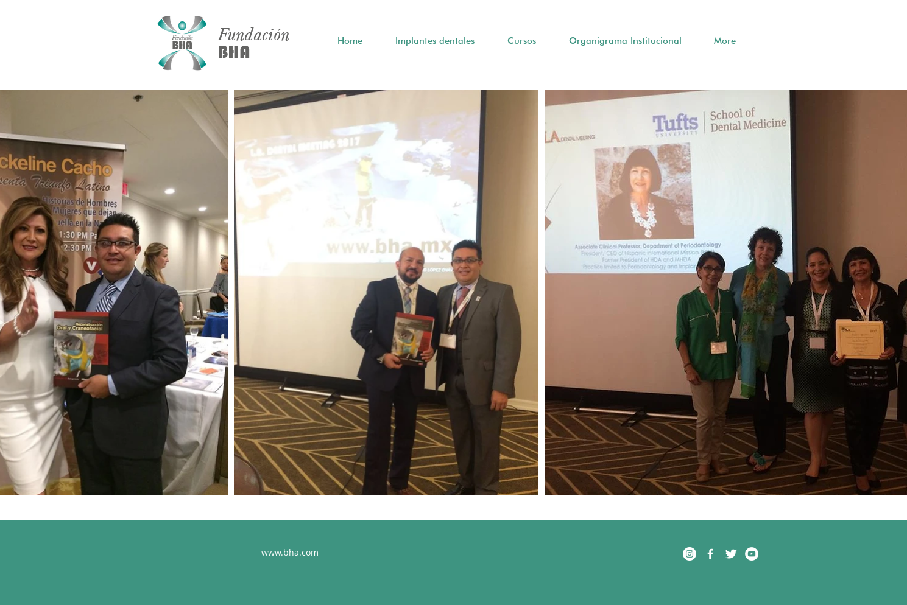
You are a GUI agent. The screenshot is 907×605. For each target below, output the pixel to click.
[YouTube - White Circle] (751, 554)
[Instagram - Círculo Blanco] (689, 554)
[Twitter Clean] (731, 554)
